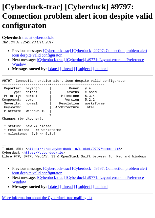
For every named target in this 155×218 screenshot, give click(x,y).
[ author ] (100, 69)
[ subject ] (84, 69)
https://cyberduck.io (43, 167)
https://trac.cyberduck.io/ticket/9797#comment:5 (74, 163)
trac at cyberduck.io (38, 37)
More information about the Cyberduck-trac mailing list (47, 213)
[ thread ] (67, 69)
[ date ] (53, 69)
